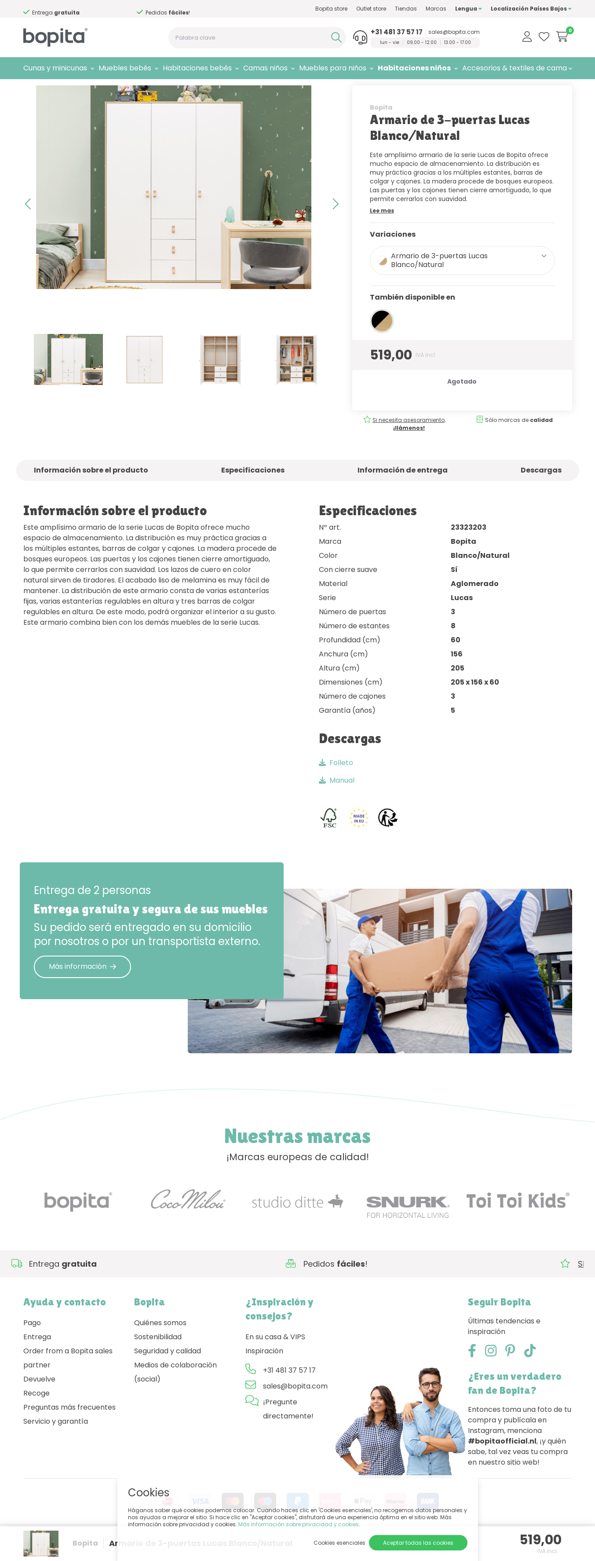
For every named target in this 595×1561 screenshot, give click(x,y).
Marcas (436, 8)
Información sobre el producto (91, 493)
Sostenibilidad (158, 1360)
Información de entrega (403, 493)
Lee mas (382, 234)
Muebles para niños (332, 68)
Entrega (37, 1360)
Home (32, 90)
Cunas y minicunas (55, 68)
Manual (336, 804)
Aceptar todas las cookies (418, 1542)
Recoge (36, 1416)
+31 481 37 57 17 (397, 32)
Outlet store (371, 8)
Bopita (381, 130)
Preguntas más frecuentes (69, 1430)
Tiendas (406, 8)
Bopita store (331, 8)
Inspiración (264, 1374)
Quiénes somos (160, 1346)
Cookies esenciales (339, 1542)
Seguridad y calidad (167, 1374)
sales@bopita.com (454, 32)
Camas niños (265, 68)
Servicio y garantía (55, 1445)
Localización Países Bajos (531, 8)
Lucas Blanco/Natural (143, 90)
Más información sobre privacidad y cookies (298, 1524)
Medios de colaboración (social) (175, 1395)
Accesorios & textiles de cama (514, 68)
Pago (32, 1346)
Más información (82, 990)
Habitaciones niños (414, 68)
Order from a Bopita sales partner (68, 1381)
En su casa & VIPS (275, 1360)
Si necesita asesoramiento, (72, 9)
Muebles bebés (125, 68)
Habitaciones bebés (197, 68)
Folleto (336, 786)
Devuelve (39, 1402)
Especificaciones (253, 493)
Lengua (468, 8)
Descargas (541, 493)
